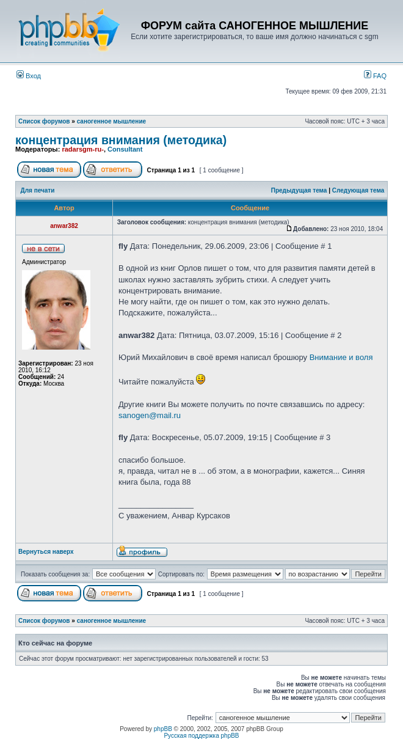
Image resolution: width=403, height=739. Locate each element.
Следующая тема (358, 190)
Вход (28, 75)
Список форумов (44, 121)
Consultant (124, 149)
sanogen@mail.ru (149, 415)
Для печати (38, 190)
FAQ (375, 75)
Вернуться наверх (46, 551)
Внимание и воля (341, 357)
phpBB (163, 729)
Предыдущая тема (299, 190)
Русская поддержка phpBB (201, 735)
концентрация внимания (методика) (121, 140)
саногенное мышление (111, 121)
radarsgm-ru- (82, 149)
